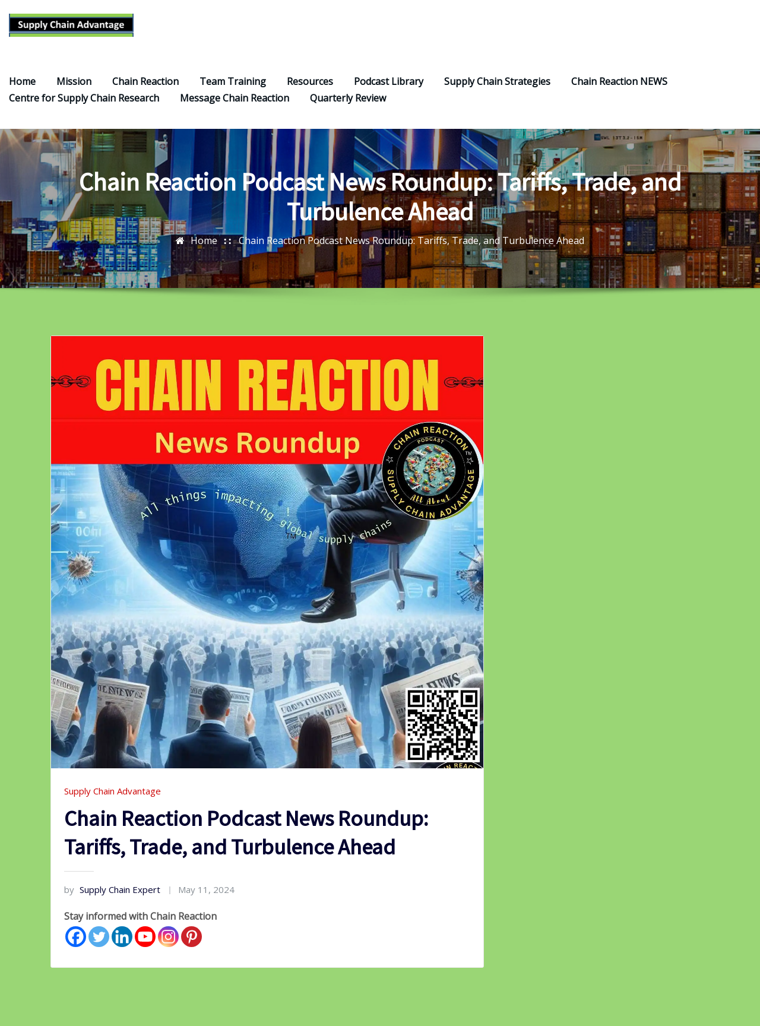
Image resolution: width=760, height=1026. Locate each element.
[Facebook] (75, 947)
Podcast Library (388, 92)
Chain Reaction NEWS (619, 92)
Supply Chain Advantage (112, 802)
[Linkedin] (122, 947)
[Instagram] (168, 947)
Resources (310, 92)
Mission (73, 92)
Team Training (233, 92)
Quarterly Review (348, 108)
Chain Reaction (145, 92)
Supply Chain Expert (112, 900)
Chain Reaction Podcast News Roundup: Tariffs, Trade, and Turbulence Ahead (411, 251)
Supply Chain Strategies (497, 92)
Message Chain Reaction (234, 108)
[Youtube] (145, 947)
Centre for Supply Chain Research (84, 108)
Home (22, 92)
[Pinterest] (191, 947)
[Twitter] (98, 947)
